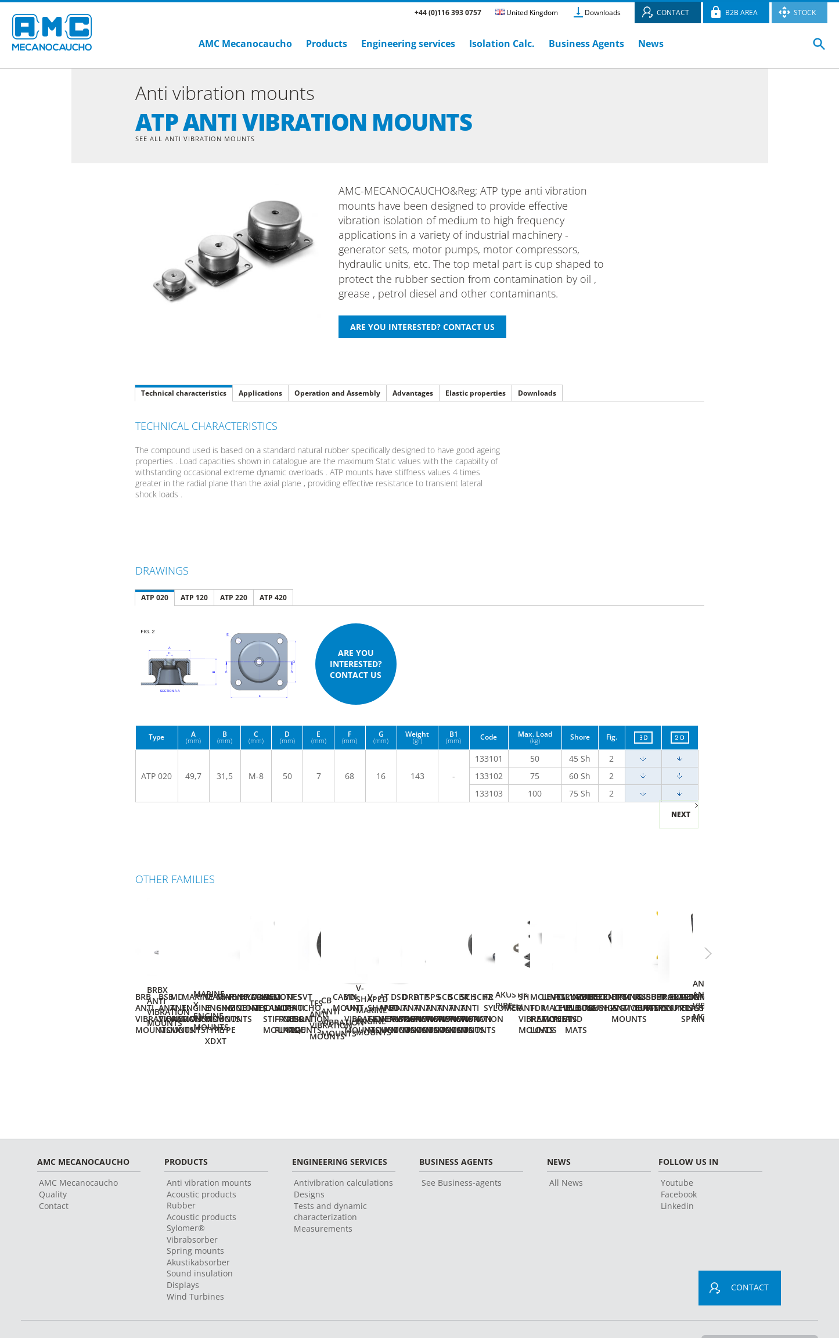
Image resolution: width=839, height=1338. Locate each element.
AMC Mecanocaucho (245, 43)
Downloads (603, 12)
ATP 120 (194, 599)
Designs (309, 1162)
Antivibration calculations (343, 1150)
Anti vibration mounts (209, 1150)
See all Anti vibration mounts (199, 139)
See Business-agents (462, 1150)
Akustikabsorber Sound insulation (200, 1236)
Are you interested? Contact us (356, 665)
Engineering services (408, 43)
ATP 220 (233, 599)
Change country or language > (754, 1311)
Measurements (323, 1196)
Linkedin (677, 1173)
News (651, 43)
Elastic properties (475, 394)
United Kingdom (526, 12)
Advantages (413, 394)
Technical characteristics (183, 394)
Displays (183, 1252)
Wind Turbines (195, 1264)
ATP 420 (273, 599)
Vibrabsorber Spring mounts (195, 1213)
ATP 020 (154, 599)
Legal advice (290, 1311)
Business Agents (586, 43)
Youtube (677, 1150)
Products (326, 43)
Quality (53, 1162)
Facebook (679, 1162)
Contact (54, 1173)
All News (566, 1150)
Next (680, 815)
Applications (260, 394)
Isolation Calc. (502, 43)
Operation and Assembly (337, 394)
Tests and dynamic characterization (330, 1179)
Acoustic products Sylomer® (201, 1190)
